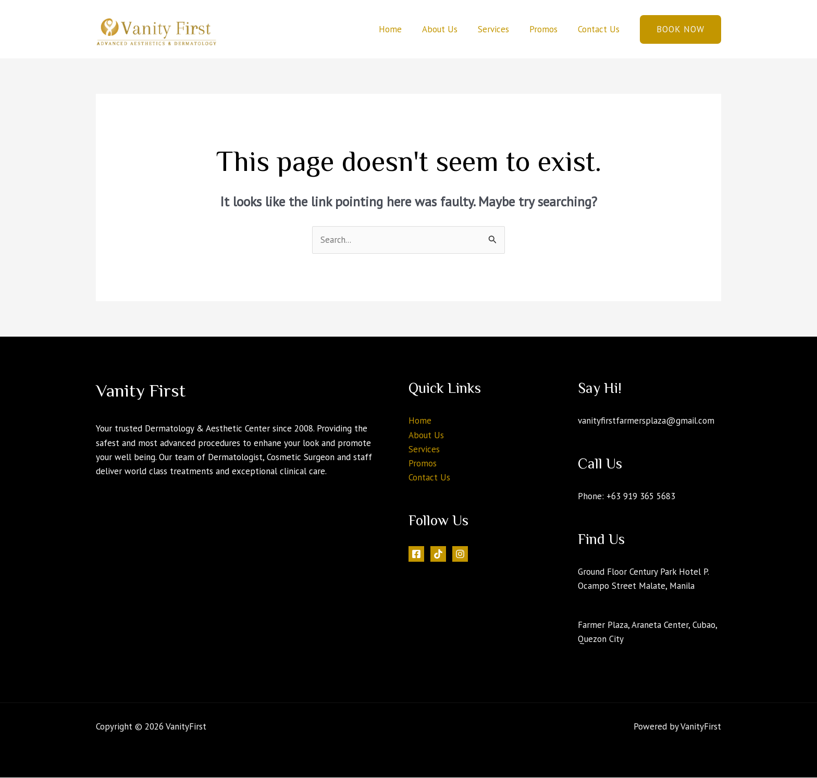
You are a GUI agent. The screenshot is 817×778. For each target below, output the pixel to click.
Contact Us (600, 29)
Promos (547, 29)
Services (499, 29)
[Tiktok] (438, 554)
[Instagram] (460, 554)
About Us (448, 29)
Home (401, 29)
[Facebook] (416, 554)
